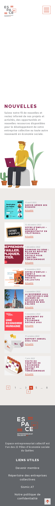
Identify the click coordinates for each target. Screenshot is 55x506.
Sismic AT (27, 486)
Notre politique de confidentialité (28, 496)
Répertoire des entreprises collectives (27, 477)
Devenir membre (27, 467)
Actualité (29, 210)
